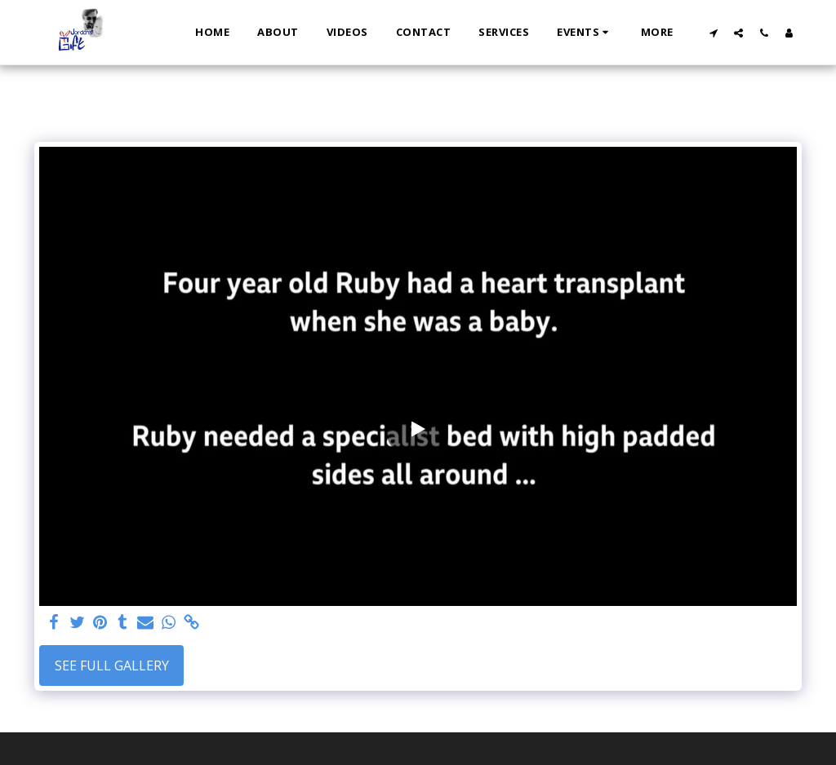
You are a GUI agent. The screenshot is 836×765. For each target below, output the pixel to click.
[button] (585, 32)
